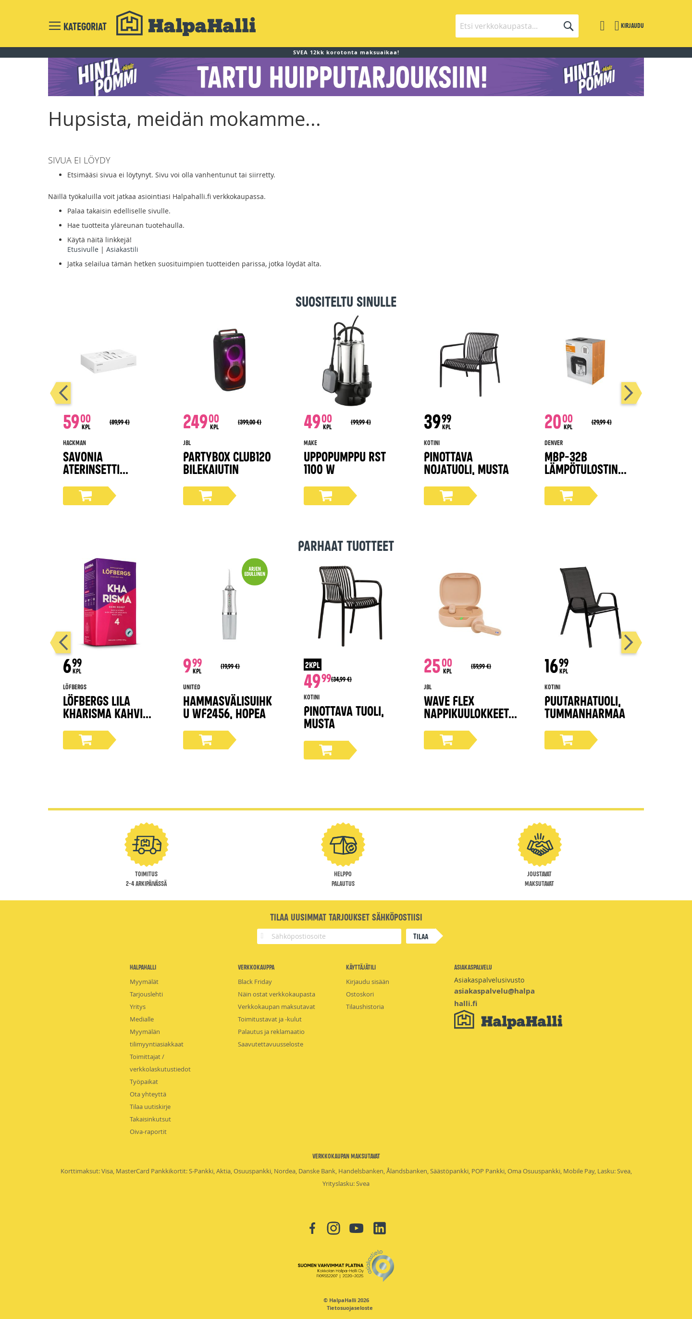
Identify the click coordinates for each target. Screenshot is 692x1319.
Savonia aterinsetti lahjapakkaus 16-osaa (106, 474)
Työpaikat (144, 1081)
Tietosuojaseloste (350, 1308)
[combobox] (517, 25)
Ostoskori (360, 994)
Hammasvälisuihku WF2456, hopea (227, 706)
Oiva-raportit (148, 1131)
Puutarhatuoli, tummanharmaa (584, 706)
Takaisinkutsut (150, 1119)
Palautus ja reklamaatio (271, 1031)
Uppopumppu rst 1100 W (345, 462)
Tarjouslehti (146, 994)
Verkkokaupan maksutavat (276, 1006)
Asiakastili (122, 249)
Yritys (138, 1006)
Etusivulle (83, 249)
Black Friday (255, 981)
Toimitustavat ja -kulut (270, 1019)
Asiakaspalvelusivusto (489, 979)
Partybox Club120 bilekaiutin (227, 462)
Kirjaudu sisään (367, 981)
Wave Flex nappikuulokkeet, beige (467, 712)
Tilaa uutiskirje (150, 1106)
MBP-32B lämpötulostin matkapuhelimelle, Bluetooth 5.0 (590, 474)
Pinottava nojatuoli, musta (466, 462)
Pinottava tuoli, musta (344, 716)
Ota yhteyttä (148, 1094)
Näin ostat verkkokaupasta (276, 994)
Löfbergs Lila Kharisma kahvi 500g (103, 712)
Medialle (142, 1019)
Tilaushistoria (365, 1006)
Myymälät (144, 981)
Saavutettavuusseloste (270, 1044)
